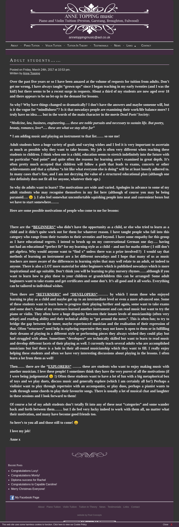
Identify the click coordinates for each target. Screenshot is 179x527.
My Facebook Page (24, 497)
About (14, 45)
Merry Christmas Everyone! (28, 488)
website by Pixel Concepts (89, 515)
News (117, 45)
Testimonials (101, 45)
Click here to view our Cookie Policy (70, 524)
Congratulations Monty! (25, 475)
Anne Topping (31, 73)
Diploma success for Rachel (28, 479)
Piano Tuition (32, 45)
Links (130, 45)
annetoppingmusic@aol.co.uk (89, 37)
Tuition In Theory (77, 45)
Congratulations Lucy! (24, 470)
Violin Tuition (53, 45)
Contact (146, 45)
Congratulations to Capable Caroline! (34, 484)
